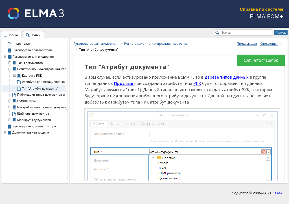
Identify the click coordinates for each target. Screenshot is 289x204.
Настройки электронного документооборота (49, 107)
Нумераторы (26, 100)
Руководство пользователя (32, 50)
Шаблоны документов (33, 113)
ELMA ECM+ (21, 44)
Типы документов (30, 63)
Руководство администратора (34, 126)
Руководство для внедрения (33, 56)
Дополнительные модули (30, 132)
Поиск (226, 32)
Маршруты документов (34, 120)
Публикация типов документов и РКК (44, 94)
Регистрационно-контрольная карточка (45, 69)
